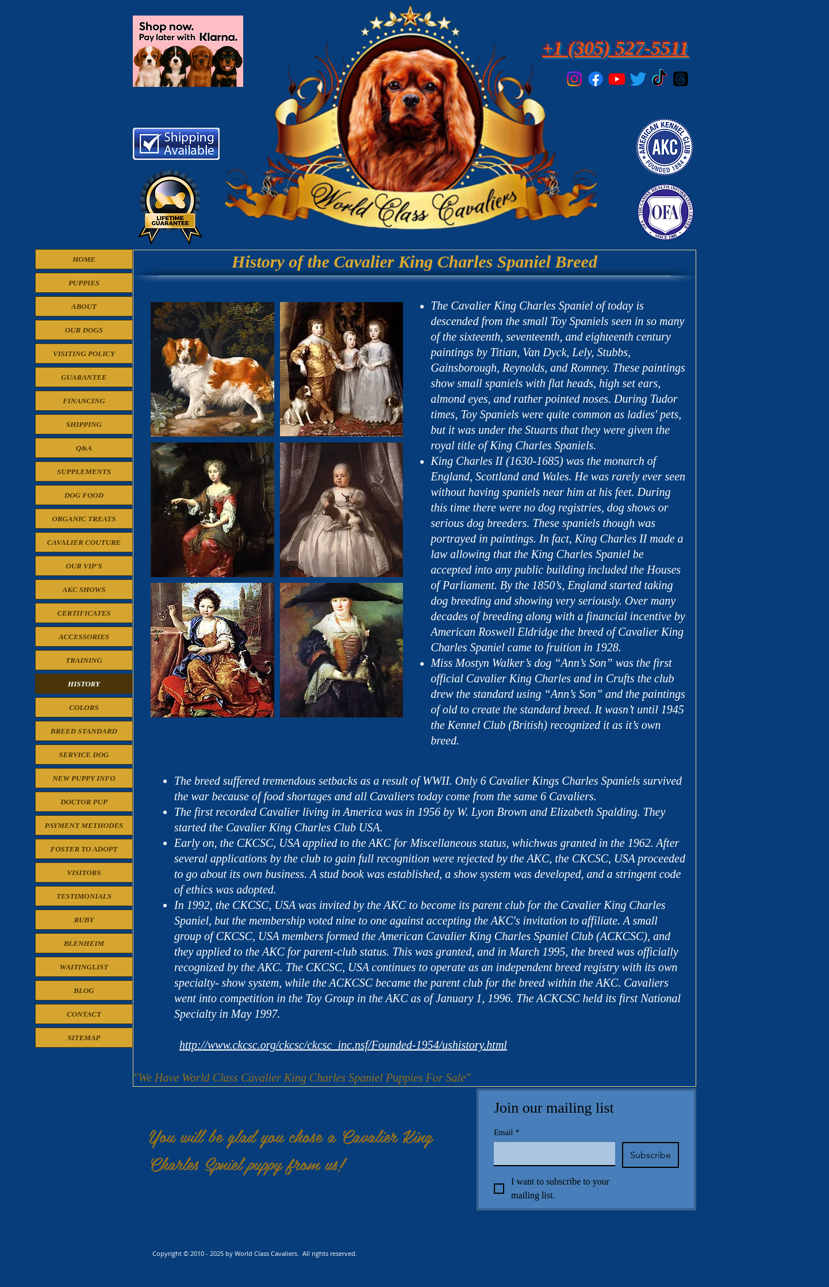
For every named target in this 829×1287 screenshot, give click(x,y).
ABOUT (84, 306)
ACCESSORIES (84, 636)
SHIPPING (84, 424)
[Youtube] (617, 79)
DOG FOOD (83, 495)
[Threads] (680, 79)
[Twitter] (638, 79)
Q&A (84, 448)
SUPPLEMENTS (84, 471)
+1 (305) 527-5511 (615, 48)
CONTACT (84, 1014)
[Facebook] (595, 79)
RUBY (84, 919)
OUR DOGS (84, 330)
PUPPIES (83, 282)
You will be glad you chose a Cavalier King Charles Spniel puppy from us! (290, 1149)
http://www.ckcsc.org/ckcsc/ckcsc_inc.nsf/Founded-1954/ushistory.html (343, 1044)
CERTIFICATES (83, 613)
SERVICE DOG (84, 754)
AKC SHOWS (84, 589)
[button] (212, 369)
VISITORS (84, 872)
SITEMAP (83, 1037)
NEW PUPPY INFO (83, 778)
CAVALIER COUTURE (84, 542)
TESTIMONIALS (84, 896)
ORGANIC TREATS (84, 518)
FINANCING (84, 400)
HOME (83, 259)
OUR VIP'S (84, 566)
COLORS (83, 707)
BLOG (84, 990)
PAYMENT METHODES (84, 825)
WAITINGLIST (84, 967)
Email (506, 1132)
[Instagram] (574, 79)
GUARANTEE (83, 377)
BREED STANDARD (84, 731)
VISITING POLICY (84, 353)
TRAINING (84, 660)
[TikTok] (659, 79)
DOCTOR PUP (84, 801)
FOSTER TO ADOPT (83, 849)
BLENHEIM (84, 943)
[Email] (551, 1153)
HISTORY (84, 683)
